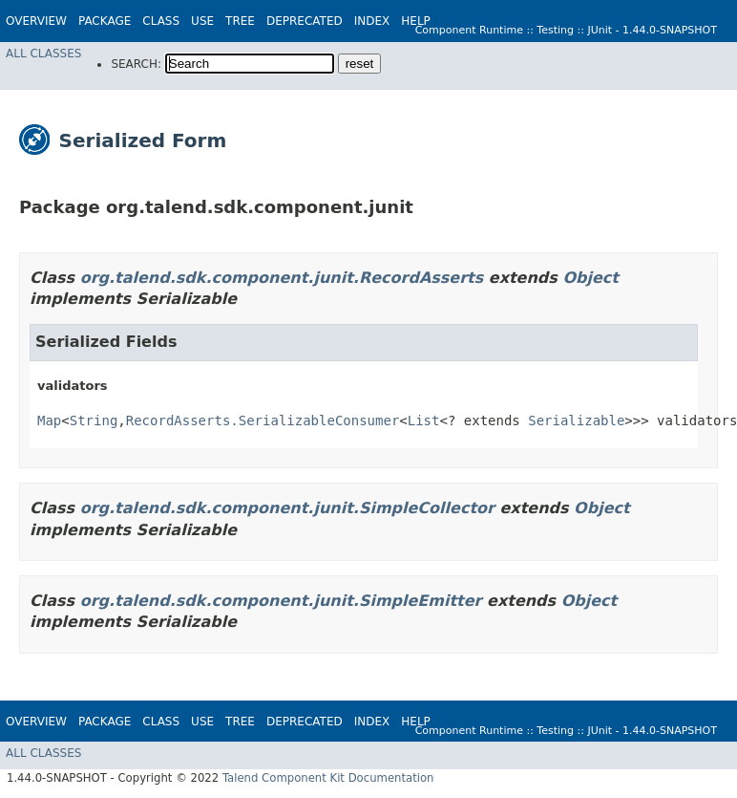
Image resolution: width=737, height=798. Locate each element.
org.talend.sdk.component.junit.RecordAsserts (282, 278)
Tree (240, 21)
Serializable (576, 420)
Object (590, 278)
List (424, 420)
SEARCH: (136, 64)
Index (372, 21)
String (94, 420)
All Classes (43, 53)
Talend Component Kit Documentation (328, 778)
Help (416, 21)
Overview (36, 21)
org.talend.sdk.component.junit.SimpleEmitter (281, 601)
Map (49, 420)
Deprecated (304, 21)
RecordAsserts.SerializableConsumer (263, 420)
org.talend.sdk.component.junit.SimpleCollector (287, 508)
